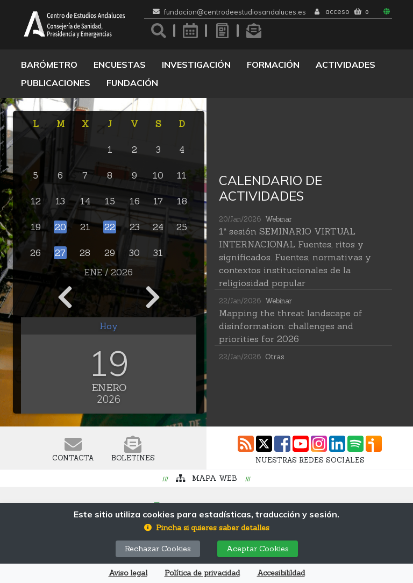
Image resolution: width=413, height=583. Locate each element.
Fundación (132, 82)
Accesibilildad (281, 573)
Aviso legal (128, 573)
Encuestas (120, 64)
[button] (206, 528)
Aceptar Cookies (257, 548)
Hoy (108, 326)
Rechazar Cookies (158, 548)
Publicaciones (55, 82)
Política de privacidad (202, 573)
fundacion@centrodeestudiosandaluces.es (235, 12)
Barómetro (49, 64)
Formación (273, 64)
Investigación (196, 64)
